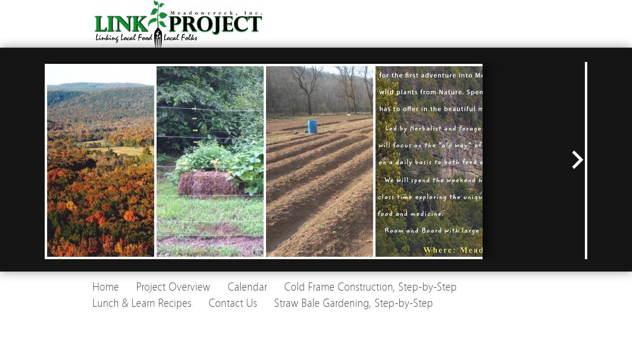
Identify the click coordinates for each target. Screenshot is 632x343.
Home (105, 287)
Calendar (247, 287)
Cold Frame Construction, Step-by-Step (370, 287)
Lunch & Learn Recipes (141, 303)
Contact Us (232, 303)
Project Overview (173, 287)
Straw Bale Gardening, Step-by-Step (353, 303)
